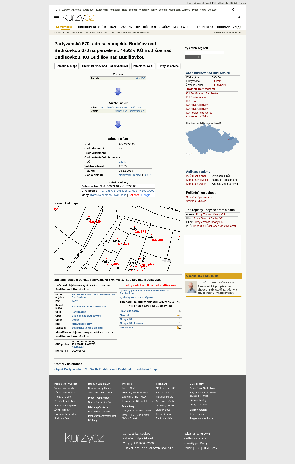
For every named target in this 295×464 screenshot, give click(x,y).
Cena (199, 388)
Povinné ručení (61, 418)
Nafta (147, 415)
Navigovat (77, 346)
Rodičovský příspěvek (65, 405)
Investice (127, 384)
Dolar (109, 392)
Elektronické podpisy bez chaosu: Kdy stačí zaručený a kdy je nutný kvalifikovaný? (217, 289)
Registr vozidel (197, 392)
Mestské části (228, 225)
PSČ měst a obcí (196, 175)
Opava (75, 319)
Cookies (145, 433)
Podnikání (161, 384)
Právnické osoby (129, 310)
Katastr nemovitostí (201, 89)
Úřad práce (93, 402)
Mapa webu (202, 404)
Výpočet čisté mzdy (64, 388)
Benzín (139, 415)
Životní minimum (62, 409)
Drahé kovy (128, 406)
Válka (203, 9)
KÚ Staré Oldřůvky (197, 116)
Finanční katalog (198, 400)
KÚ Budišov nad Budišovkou (202, 93)
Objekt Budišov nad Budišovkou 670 (105, 66)
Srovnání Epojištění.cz (199, 197)
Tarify (154, 9)
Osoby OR (219, 214)
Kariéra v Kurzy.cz (195, 438)
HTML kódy (210, 448)
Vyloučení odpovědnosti (138, 438)
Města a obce (183, 27)
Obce (196, 225)
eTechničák (203, 396)
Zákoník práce (163, 409)
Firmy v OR (126, 319)
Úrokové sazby (95, 388)
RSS (197, 448)
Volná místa (102, 397)
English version (198, 409)
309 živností (219, 84)
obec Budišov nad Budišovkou (208, 73)
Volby (192, 404)
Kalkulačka (175, 9)
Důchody (92, 420)
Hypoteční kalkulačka (65, 414)
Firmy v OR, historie (131, 323)
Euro (102, 392)
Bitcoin (133, 9)
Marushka (120, 195)
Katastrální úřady (164, 397)
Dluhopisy (127, 392)
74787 (123, 161)
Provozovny (127, 327)
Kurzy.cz (58, 33)
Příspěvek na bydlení (64, 401)
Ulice (203, 225)
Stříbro (147, 410)
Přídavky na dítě (62, 397)
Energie (163, 9)
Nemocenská (94, 411)
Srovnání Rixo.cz (196, 201)
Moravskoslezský (82, 323)
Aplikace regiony (198, 171)
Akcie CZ (76, 9)
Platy (110, 402)
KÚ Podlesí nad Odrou (199, 112)
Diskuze (212, 9)
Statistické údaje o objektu (87, 327)
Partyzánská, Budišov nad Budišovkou (120, 107)
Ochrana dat (130, 433)
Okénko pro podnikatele (202, 275)
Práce (195, 9)
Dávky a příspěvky (98, 407)
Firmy (199, 214)
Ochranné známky (230, 27)
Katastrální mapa (66, 66)
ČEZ (132, 388)
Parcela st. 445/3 (143, 66)
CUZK (147, 174)
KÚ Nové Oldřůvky (197, 104)
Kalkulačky (160, 27)
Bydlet (234, 3)
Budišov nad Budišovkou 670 (129, 111)
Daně (114, 27)
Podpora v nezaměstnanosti (102, 416)
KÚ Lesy (191, 101)
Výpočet (72, 384)
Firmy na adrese (168, 66)
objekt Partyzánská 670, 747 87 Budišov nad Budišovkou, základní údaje (106, 369)
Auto (192, 388)
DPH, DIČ (142, 27)
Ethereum (149, 401)
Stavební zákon (164, 414)
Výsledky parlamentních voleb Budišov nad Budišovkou (145, 291)
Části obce (213, 225)
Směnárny (93, 392)
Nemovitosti (70, 33)
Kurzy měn (102, 9)
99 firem (216, 81)
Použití (188, 448)
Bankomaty (103, 384)
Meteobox (225, 3)
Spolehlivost (209, 388)
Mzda (103, 402)
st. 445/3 (140, 78)
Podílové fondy (140, 392)
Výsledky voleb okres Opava (136, 297)
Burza (125, 388)
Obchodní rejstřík (195, 3)
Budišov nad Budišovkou (86, 315)
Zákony (186, 9)
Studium (242, 3)
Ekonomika (205, 27)
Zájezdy (208, 3)
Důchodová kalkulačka (65, 392)
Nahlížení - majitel (130, 174)
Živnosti (124, 315)
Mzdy (144, 397)
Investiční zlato (135, 410)
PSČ (173, 388)
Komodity (114, 9)
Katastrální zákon (196, 183)
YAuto (216, 3)
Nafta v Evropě (129, 418)
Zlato (124, 9)
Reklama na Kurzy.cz (197, 433)
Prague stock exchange (201, 418)
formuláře (167, 418)
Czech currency (197, 414)
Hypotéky (144, 9)
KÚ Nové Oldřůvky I (197, 108)
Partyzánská (79, 311)
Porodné (107, 411)
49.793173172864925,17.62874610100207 (127, 190)
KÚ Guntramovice (196, 97)
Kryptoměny (128, 401)
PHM (132, 415)
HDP (137, 397)
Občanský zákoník (165, 405)
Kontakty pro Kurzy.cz (197, 443)
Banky (91, 384)
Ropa (125, 415)
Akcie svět (88, 9)
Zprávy (66, 9)
